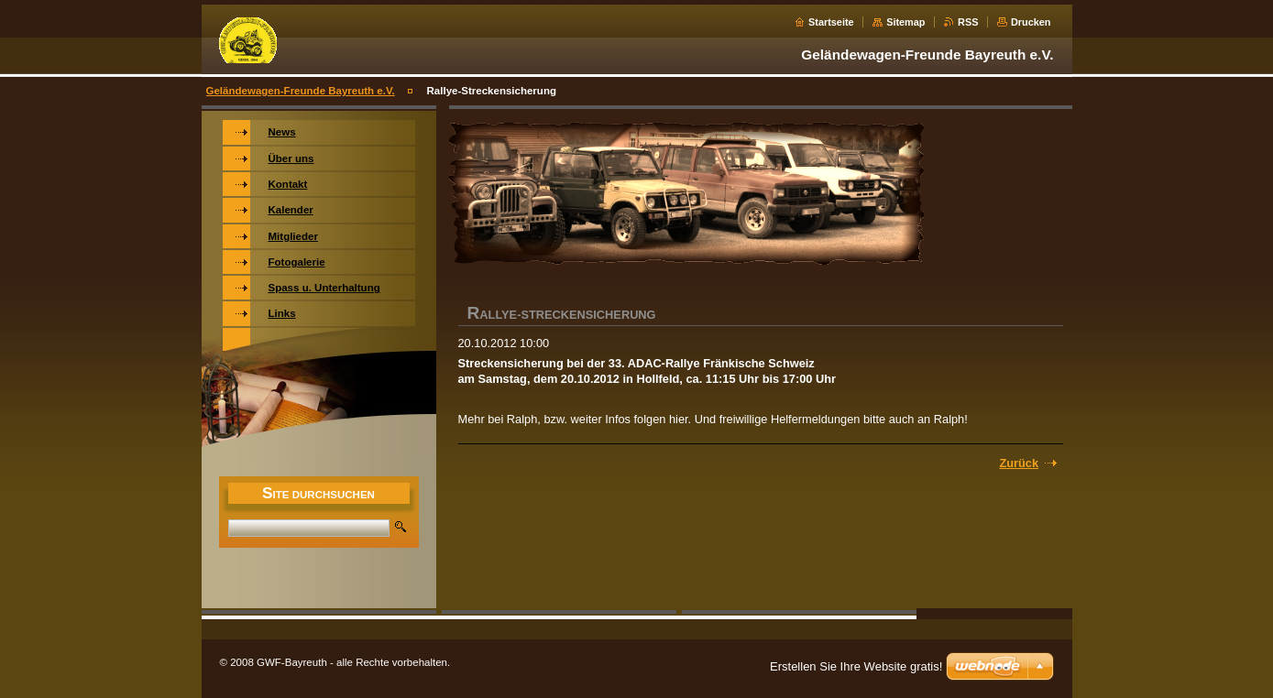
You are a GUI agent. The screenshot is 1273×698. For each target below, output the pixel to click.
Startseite (831, 21)
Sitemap (905, 21)
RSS (968, 21)
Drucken (1031, 21)
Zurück (1018, 463)
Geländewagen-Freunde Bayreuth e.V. (300, 90)
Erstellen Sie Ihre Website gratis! (856, 666)
